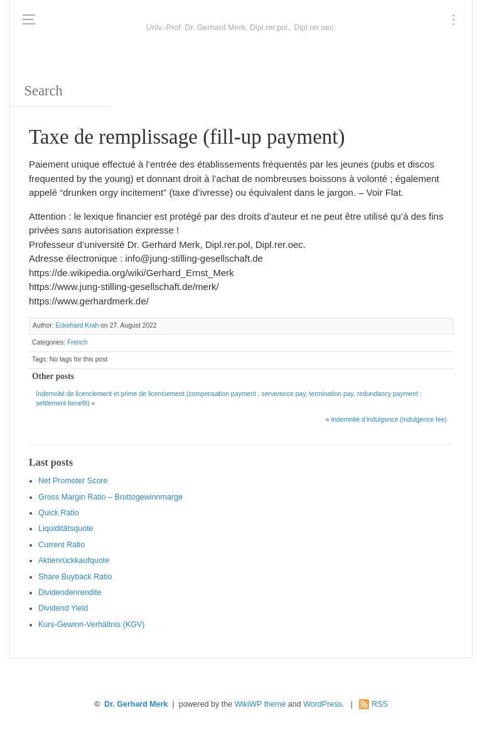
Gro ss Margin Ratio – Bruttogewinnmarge (110, 497)
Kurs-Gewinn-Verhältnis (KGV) (91, 624)
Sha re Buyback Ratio (75, 576)
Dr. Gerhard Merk (136, 704)
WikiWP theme (260, 704)
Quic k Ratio (58, 512)
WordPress (322, 704)
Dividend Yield (63, 608)
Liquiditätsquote (66, 528)
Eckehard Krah (77, 325)
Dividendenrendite (70, 592)
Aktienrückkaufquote (73, 560)
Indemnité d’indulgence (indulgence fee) (389, 419)
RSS (380, 704)
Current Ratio (61, 544)
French (77, 342)
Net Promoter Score (72, 480)
